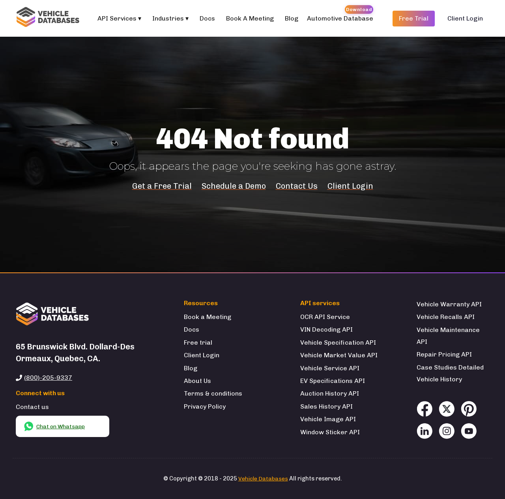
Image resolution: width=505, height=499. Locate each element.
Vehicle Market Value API (339, 355)
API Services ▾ (119, 18)
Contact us (32, 407)
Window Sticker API (330, 432)
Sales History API (326, 406)
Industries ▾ (170, 18)
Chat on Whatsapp (54, 426)
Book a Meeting (207, 317)
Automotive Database (340, 18)
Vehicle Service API (329, 368)
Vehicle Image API (328, 419)
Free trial (198, 342)
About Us (197, 381)
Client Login (465, 18)
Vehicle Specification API (338, 342)
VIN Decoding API (326, 329)
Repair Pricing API (444, 354)
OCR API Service (325, 317)
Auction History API (329, 393)
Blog (291, 18)
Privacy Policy (205, 406)
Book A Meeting (250, 18)
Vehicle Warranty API (449, 304)
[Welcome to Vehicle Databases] (49, 18)
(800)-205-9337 (48, 377)
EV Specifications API (332, 381)
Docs (207, 18)
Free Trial (413, 18)
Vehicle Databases (263, 478)
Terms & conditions (213, 393)
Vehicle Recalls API (446, 317)
